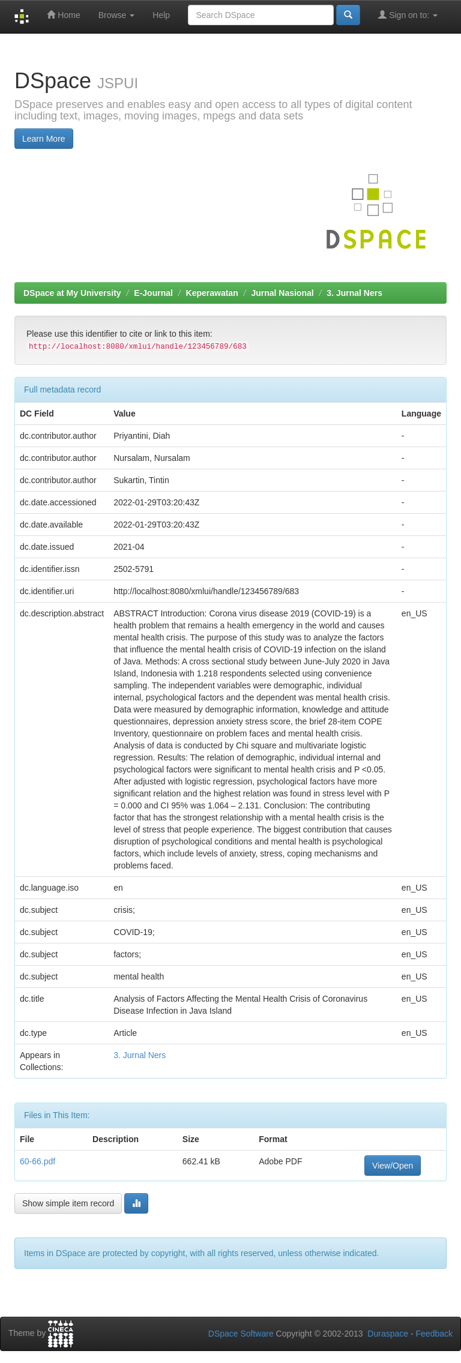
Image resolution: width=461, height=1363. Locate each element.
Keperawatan (212, 293)
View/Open (392, 1165)
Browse (116, 15)
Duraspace (387, 1333)
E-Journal (153, 293)
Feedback (434, 1333)
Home (63, 15)
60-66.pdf (37, 1161)
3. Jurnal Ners (354, 293)
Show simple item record (68, 1203)
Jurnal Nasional (282, 293)
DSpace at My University (72, 293)
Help (161, 15)
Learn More (43, 138)
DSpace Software (241, 1333)
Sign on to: (408, 15)
